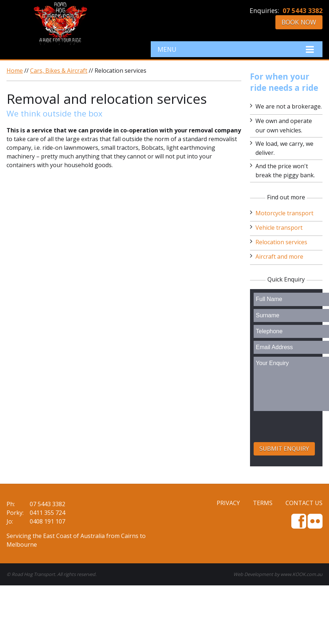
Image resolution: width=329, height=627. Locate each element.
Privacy (228, 503)
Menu (237, 49)
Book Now (299, 22)
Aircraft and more (279, 256)
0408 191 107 (47, 521)
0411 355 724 (47, 513)
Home (15, 71)
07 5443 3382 (302, 10)
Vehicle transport (279, 228)
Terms (262, 503)
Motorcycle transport (284, 213)
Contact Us (304, 503)
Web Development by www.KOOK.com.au (277, 574)
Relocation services (281, 242)
